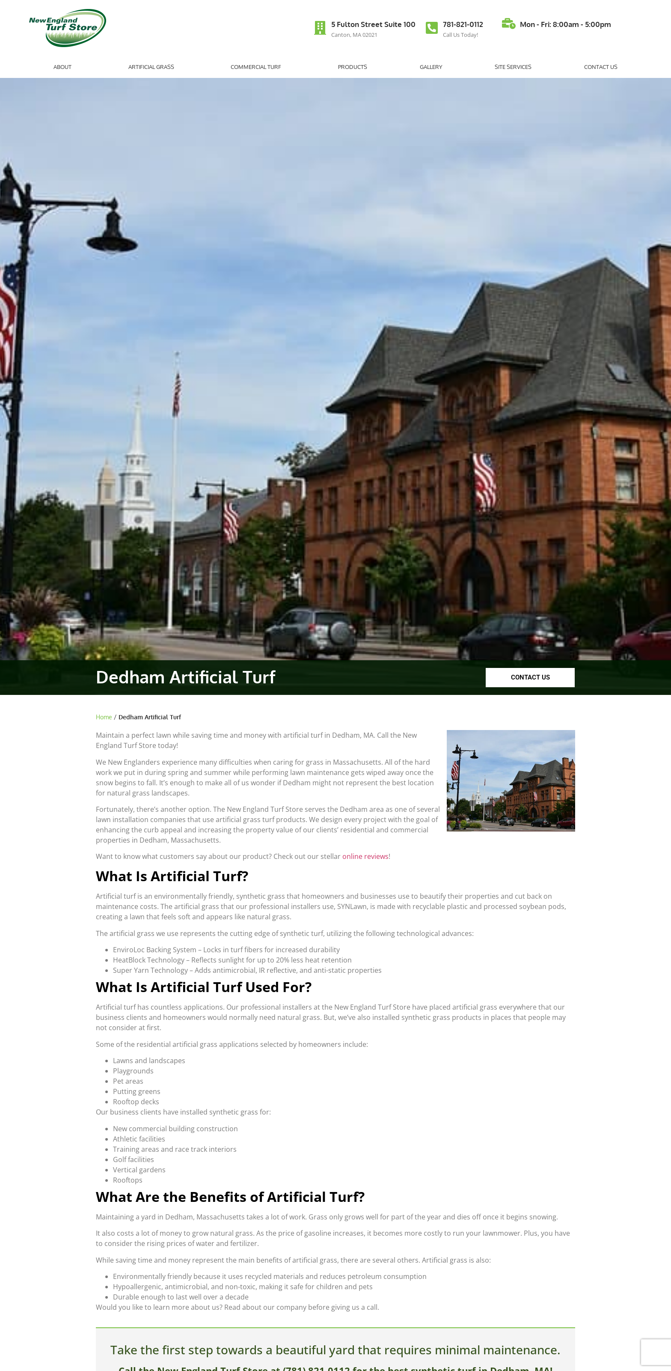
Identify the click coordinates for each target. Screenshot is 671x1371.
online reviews (365, 856)
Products (352, 66)
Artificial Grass (153, 67)
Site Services (513, 66)
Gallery (431, 66)
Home (104, 717)
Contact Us (601, 66)
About (64, 67)
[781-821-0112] (432, 28)
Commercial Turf (258, 67)
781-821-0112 (463, 24)
